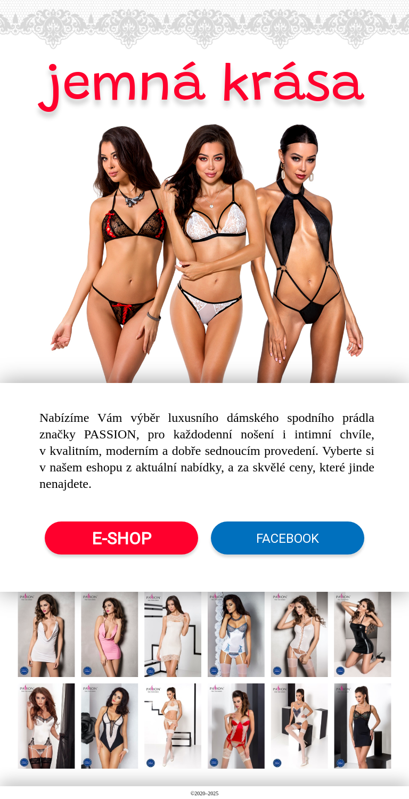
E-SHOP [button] (121, 538)
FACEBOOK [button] (287, 538)
